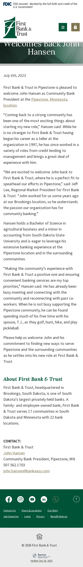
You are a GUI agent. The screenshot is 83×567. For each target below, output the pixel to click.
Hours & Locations (31, 510)
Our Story (52, 510)
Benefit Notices (58, 516)
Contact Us (9, 510)
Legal (27, 516)
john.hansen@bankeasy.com (26, 470)
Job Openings (11, 516)
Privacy (40, 516)
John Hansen (14, 452)
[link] (41, 557)
